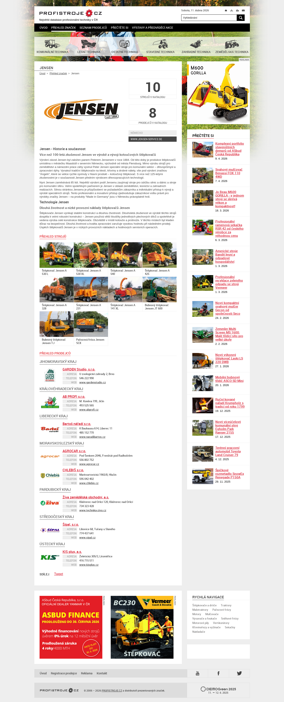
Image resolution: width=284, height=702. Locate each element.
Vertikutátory (221, 623)
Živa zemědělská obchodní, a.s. (86, 497)
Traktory (226, 605)
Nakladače (198, 632)
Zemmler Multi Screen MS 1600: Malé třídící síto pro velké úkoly (229, 334)
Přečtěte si (119, 28)
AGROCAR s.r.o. (74, 451)
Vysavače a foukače (204, 618)
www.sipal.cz (87, 537)
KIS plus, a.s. (72, 551)
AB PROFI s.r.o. (74, 396)
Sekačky (230, 627)
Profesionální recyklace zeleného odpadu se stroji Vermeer (229, 282)
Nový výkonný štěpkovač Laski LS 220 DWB (229, 358)
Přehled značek (63, 28)
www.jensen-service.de (146, 139)
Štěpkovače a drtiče (204, 605)
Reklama (87, 673)
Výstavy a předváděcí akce (152, 28)
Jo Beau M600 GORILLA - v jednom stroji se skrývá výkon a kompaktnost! (229, 199)
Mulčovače (211, 614)
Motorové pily (200, 623)
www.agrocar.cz (89, 464)
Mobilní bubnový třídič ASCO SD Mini (229, 379)
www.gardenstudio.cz (92, 382)
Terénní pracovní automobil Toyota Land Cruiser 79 (228, 451)
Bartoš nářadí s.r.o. (77, 423)
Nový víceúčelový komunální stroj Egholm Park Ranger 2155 (228, 427)
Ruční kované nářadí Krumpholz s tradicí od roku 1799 (230, 402)
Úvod (44, 28)
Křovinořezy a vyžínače (206, 627)
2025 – (218, 690)
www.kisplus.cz (89, 565)
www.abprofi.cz (89, 409)
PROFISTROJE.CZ (70, 13)
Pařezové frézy (221, 610)
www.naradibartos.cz (92, 437)
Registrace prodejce (64, 673)
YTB (198, 673)
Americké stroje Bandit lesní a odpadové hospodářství (226, 256)
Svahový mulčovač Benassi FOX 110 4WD (229, 173)
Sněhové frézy (230, 618)
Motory (196, 614)
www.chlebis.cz (89, 483)
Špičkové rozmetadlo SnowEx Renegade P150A (229, 473)
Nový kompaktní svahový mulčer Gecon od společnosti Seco (227, 308)
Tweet (58, 574)
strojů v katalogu (152, 89)
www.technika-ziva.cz (92, 510)
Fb (219, 673)
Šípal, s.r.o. (71, 524)
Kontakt (102, 673)
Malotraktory (200, 610)
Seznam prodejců (93, 28)
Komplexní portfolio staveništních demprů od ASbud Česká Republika (229, 148)
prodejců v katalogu (152, 114)
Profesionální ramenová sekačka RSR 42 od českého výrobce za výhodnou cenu (229, 228)
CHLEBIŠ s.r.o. (73, 470)
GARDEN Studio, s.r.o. (79, 369)
